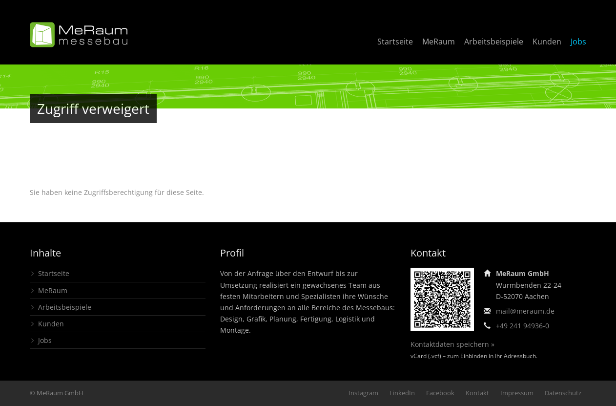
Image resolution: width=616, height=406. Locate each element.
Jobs (578, 41)
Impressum (517, 392)
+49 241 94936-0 (522, 325)
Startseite (395, 41)
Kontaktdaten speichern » (452, 344)
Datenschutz (563, 392)
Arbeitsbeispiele (493, 41)
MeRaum (438, 41)
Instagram (363, 392)
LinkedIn (402, 392)
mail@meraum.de (525, 311)
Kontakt (477, 392)
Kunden (547, 41)
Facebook (440, 392)
